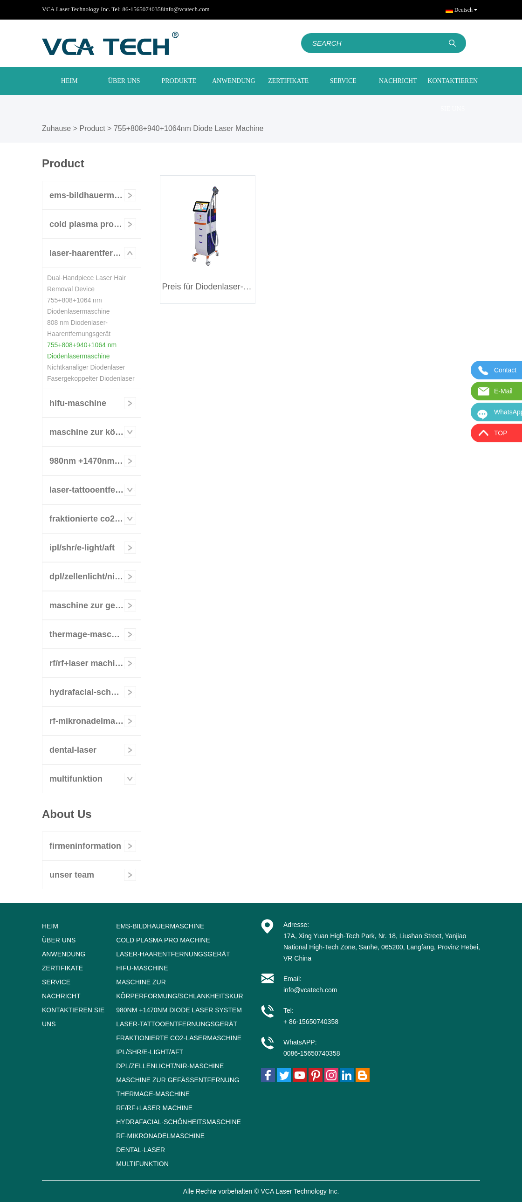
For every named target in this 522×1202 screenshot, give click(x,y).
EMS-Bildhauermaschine (95, 195)
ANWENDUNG (233, 80)
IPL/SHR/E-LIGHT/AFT (82, 547)
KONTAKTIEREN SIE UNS (452, 94)
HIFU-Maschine (77, 403)
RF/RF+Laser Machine (87, 663)
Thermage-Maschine (89, 634)
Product (92, 128)
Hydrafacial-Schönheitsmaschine (95, 692)
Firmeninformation (85, 846)
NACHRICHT (398, 80)
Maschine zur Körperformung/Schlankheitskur (95, 432)
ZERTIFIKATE (288, 80)
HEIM (69, 80)
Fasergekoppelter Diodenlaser (91, 378)
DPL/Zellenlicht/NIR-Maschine (95, 576)
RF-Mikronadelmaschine (95, 721)
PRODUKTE (178, 80)
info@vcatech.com (186, 9)
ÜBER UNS (124, 80)
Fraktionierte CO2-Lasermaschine (95, 518)
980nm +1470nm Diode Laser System (95, 461)
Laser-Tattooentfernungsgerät (95, 490)
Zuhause (56, 128)
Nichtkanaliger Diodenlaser (86, 367)
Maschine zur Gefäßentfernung (95, 605)
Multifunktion (76, 778)
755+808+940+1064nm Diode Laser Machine (189, 128)
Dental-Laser (72, 750)
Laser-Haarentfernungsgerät (95, 253)
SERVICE (343, 80)
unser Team (71, 874)
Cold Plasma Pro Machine (95, 224)
